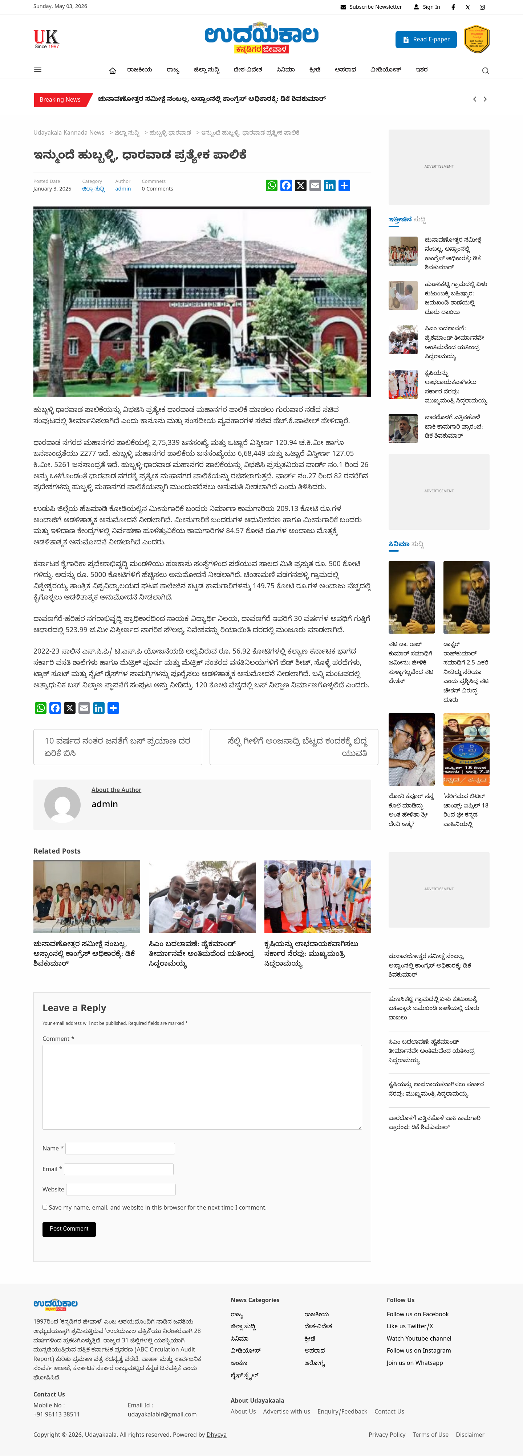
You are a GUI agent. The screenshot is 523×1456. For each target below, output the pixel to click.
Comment (58, 1041)
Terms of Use (432, 1437)
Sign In (427, 8)
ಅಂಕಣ (239, 1365)
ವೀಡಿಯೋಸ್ (385, 71)
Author (123, 183)
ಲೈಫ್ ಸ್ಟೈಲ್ (244, 1377)
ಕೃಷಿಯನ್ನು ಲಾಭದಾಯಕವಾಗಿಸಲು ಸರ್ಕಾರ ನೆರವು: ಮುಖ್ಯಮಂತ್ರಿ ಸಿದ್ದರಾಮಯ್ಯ (311, 955)
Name (53, 1150)
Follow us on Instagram (419, 1353)
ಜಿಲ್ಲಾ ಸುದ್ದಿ (206, 71)
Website (53, 1191)
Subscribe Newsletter (371, 8)
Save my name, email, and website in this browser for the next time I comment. (158, 1210)
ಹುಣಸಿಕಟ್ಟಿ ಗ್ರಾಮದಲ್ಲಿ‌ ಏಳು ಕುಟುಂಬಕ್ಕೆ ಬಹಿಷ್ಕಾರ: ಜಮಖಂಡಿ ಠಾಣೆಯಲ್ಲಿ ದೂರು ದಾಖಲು (434, 1010)
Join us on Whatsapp (415, 1365)
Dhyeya (217, 1437)
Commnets (154, 183)
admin (123, 190)
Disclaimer (471, 1437)
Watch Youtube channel (419, 1341)
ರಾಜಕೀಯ (139, 71)
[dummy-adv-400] (439, 169)
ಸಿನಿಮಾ (286, 71)
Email (52, 1171)
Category (92, 183)
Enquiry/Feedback (343, 1414)
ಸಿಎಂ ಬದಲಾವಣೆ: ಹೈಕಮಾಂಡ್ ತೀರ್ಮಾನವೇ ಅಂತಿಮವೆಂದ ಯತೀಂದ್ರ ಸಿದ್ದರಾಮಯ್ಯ (202, 955)
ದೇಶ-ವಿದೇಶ (248, 71)
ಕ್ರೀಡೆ (314, 71)
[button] (37, 70)
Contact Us (390, 1414)
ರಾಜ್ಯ (173, 71)
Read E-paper (426, 40)
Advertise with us (287, 1414)
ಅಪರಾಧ (345, 71)
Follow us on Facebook (418, 1316)
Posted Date (46, 183)
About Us (243, 1414)
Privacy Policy (387, 1437)
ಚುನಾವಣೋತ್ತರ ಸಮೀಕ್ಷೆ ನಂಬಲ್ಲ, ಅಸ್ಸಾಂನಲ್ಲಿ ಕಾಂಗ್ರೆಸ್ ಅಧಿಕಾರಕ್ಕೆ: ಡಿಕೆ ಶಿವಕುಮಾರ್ (212, 101)
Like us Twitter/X (410, 1328)
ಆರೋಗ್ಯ (314, 1365)
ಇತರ (422, 71)
